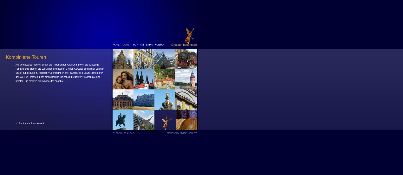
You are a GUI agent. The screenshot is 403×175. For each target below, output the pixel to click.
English (117, 133)
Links (149, 44)
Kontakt (160, 44)
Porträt (138, 44)
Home (116, 44)
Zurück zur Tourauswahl (30, 123)
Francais (129, 133)
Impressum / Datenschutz (181, 133)
